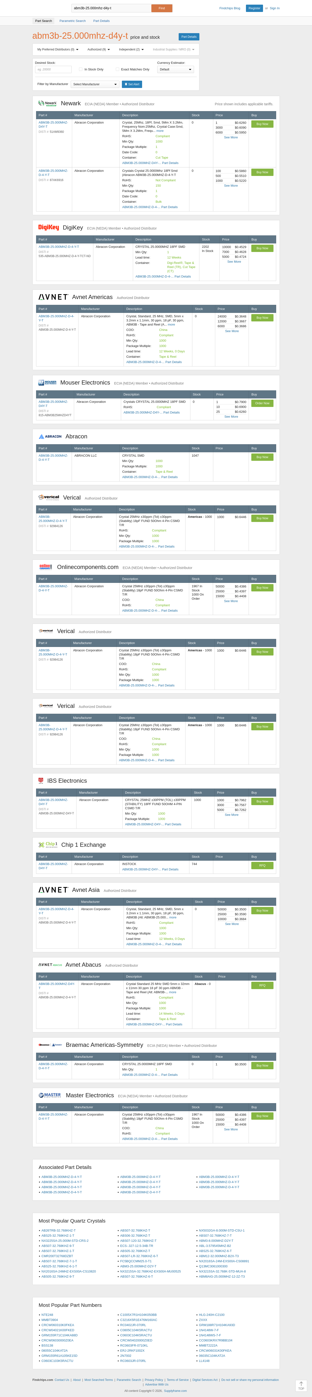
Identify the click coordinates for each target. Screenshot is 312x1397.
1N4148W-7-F (209, 1330)
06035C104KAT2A (212, 1356)
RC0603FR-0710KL (134, 1345)
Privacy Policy (154, 1380)
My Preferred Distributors (59, 49)
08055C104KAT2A (54, 1350)
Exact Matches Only (132, 69)
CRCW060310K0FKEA (57, 1325)
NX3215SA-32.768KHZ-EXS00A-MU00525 (150, 1271)
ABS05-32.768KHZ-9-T (57, 1276)
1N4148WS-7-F (210, 1335)
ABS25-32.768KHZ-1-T (57, 1235)
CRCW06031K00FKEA (215, 1350)
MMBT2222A (208, 1345)
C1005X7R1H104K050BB (138, 1315)
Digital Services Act (205, 1380)
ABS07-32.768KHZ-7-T (215, 1235)
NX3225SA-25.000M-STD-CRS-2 (64, 1241)
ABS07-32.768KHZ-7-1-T (59, 1261)
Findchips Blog (229, 8)
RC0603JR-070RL (133, 1361)
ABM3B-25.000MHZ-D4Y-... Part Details (150, 163)
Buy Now (262, 124)
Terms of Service (178, 1380)
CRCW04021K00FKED (57, 1330)
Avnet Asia (88, 889)
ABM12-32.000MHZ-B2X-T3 (219, 1256)
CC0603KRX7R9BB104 (215, 1340)
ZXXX (203, 1320)
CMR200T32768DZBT (57, 1256)
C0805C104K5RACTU (136, 1330)
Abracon (65, 436)
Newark (97, 103)
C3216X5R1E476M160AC (138, 1320)
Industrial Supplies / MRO (174, 49)
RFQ (262, 865)
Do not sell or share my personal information (250, 1380)
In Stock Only (91, 69)
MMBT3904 (49, 1320)
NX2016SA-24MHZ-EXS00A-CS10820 (68, 1271)
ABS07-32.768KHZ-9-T (57, 1246)
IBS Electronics (65, 780)
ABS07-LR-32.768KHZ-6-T (139, 1256)
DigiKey (98, 227)
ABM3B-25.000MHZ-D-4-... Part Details (150, 207)
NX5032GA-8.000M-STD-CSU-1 (221, 1230)
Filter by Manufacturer (53, 84)
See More (231, 137)
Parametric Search (129, 1380)
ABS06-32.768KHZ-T (135, 1235)
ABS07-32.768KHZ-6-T (136, 1276)
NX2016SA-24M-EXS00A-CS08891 (224, 1261)
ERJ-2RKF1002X (132, 1350)
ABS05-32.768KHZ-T (135, 1251)
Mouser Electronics (111, 382)
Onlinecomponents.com (115, 567)
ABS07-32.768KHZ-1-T (57, 1251)
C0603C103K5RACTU (57, 1361)
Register (254, 8)
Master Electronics (113, 1095)
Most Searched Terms (99, 1380)
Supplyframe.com (175, 1391)
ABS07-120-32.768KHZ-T (138, 1241)
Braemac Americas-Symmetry (128, 1044)
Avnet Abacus (88, 964)
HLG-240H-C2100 (211, 1315)
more (160, 131)
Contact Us (62, 1380)
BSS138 (47, 1345)
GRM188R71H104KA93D (217, 1325)
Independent (132, 49)
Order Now (262, 403)
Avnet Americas (94, 297)
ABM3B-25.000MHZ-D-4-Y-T (59, 247)
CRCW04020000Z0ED (136, 1340)
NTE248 (47, 1315)
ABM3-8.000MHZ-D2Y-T (216, 1241)
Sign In (275, 8)
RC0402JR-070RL (133, 1325)
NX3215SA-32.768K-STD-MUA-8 (222, 1271)
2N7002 (125, 1356)
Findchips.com (48, 8)
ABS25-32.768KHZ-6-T (215, 1251)
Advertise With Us (156, 1384)
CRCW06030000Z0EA (57, 1340)
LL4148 (204, 1361)
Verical (78, 497)
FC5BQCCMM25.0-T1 (136, 1261)
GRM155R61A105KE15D (59, 1356)
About (76, 1380)
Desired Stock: (53, 67)
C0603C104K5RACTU (136, 1335)
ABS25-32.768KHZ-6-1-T (59, 1266)
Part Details (188, 37)
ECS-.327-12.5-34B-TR (136, 1246)
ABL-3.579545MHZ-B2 (215, 1246)
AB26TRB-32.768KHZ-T (58, 1230)
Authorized (100, 49)
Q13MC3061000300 (213, 1266)
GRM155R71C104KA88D (59, 1335)
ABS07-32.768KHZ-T (135, 1230)
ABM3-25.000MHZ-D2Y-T (138, 1266)
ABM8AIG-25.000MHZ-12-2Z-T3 (222, 1276)
